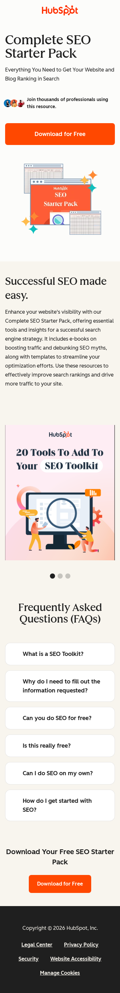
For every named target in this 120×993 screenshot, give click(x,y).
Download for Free (60, 134)
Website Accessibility (75, 959)
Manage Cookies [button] (60, 973)
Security (29, 959)
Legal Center (36, 945)
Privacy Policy (81, 945)
